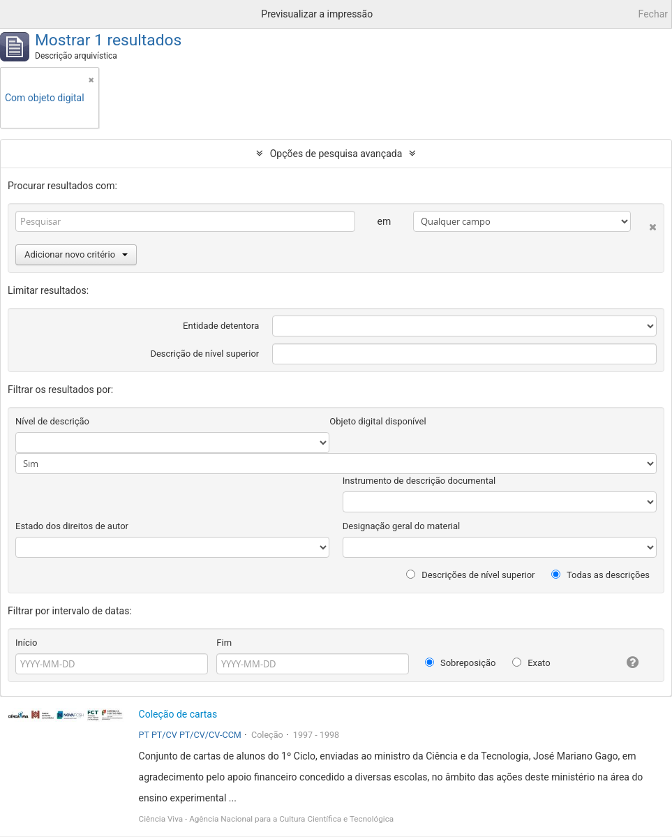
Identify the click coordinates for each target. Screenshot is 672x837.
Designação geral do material (402, 526)
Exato (531, 663)
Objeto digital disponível (377, 421)
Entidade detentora (221, 325)
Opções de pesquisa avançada (336, 153)
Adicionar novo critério (76, 254)
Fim (224, 642)
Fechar (653, 14)
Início (26, 642)
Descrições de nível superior (470, 575)
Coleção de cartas (178, 714)
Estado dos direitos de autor (71, 526)
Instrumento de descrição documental (419, 480)
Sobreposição (460, 663)
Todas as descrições (600, 575)
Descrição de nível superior (204, 353)
